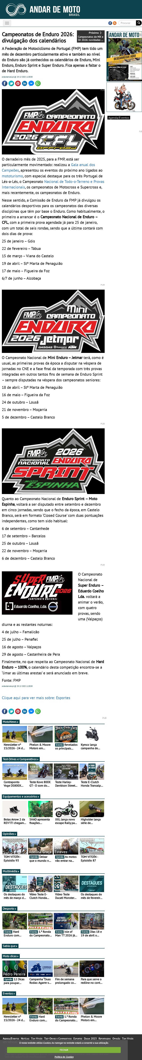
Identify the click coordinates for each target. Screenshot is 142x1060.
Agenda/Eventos (118, 117)
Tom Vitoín (36, 1038)
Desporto (9, 908)
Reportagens (105, 1038)
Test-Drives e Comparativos (21, 759)
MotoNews (11, 722)
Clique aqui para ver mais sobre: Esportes (36, 697)
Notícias (25, 1038)
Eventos (9, 993)
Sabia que (10, 946)
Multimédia (11, 871)
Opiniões (9, 834)
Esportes (77, 1038)
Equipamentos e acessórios (21, 796)
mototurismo (12, 175)
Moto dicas (11, 956)
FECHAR (64, 1049)
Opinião (116, 1038)
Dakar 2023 (90, 1038)
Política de (64, 1057)
